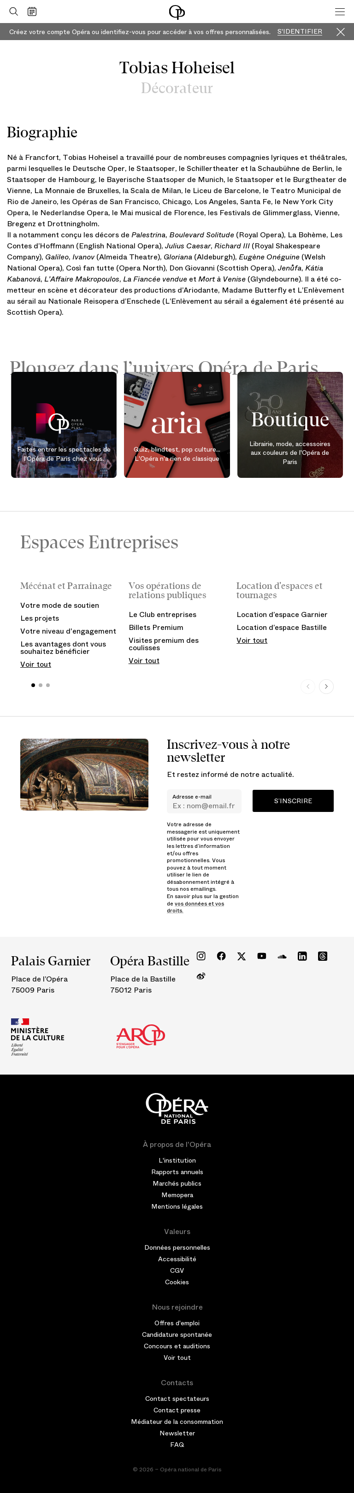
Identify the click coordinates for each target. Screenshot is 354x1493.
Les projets (39, 618)
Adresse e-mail (192, 796)
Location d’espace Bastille (281, 627)
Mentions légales (177, 1206)
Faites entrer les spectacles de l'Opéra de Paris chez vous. (64, 454)
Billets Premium (156, 627)
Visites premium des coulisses (164, 644)
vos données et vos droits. (195, 907)
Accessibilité (177, 1259)
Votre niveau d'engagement (68, 631)
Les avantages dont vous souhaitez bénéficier (63, 648)
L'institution (177, 1160)
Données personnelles (177, 1247)
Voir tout (35, 664)
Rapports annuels (177, 1171)
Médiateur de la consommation (177, 1421)
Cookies (177, 1282)
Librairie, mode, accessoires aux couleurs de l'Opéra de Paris (289, 453)
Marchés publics (177, 1183)
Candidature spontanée (177, 1334)
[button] (33, 685)
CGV (177, 1270)
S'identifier (299, 31)
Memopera (177, 1194)
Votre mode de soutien (59, 605)
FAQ (177, 1444)
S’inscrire (293, 800)
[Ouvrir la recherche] (11, 11)
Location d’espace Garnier (282, 614)
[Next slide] (326, 686)
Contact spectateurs (177, 1398)
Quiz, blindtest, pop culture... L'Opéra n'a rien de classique (177, 454)
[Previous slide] (308, 686)
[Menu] (340, 11)
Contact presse (177, 1410)
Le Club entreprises (162, 614)
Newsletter (177, 1433)
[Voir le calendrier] (34, 11)
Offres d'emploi (177, 1323)
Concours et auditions (177, 1346)
